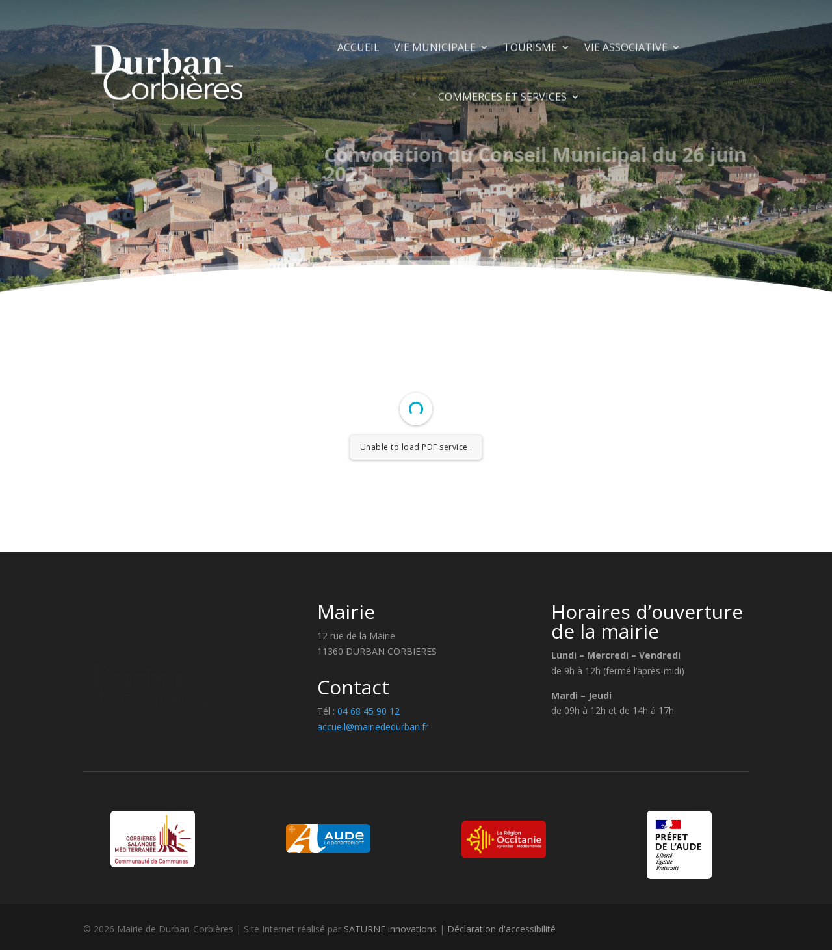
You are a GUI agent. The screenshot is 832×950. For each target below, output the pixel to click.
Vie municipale (435, 87)
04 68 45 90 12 (367, 711)
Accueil (358, 87)
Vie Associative (626, 87)
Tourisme (530, 87)
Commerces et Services (502, 136)
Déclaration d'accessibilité (501, 929)
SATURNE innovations (390, 929)
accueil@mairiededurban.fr (372, 726)
